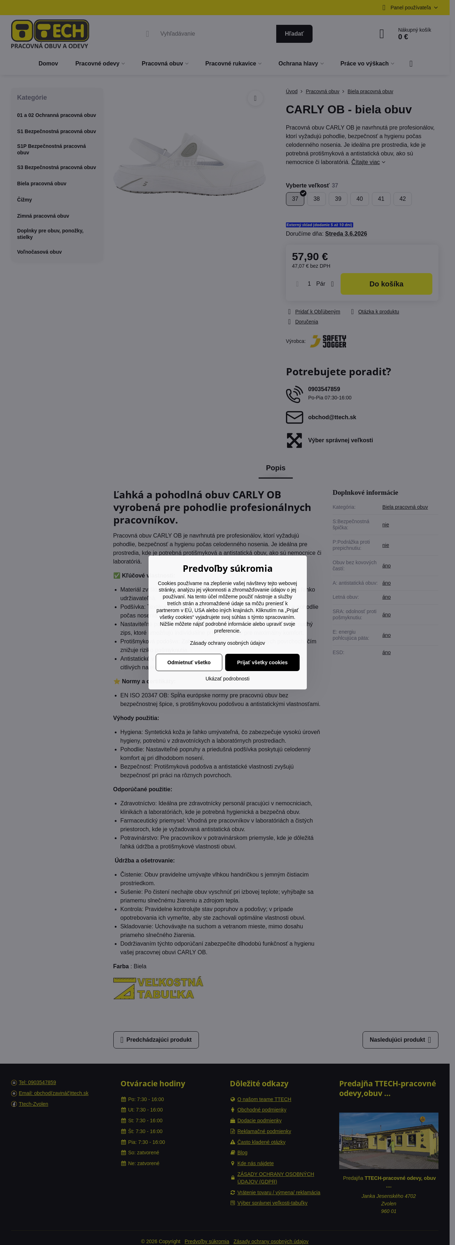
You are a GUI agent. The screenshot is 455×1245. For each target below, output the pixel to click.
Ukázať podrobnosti (228, 679)
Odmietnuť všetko (188, 662)
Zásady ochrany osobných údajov (227, 643)
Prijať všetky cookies (262, 662)
